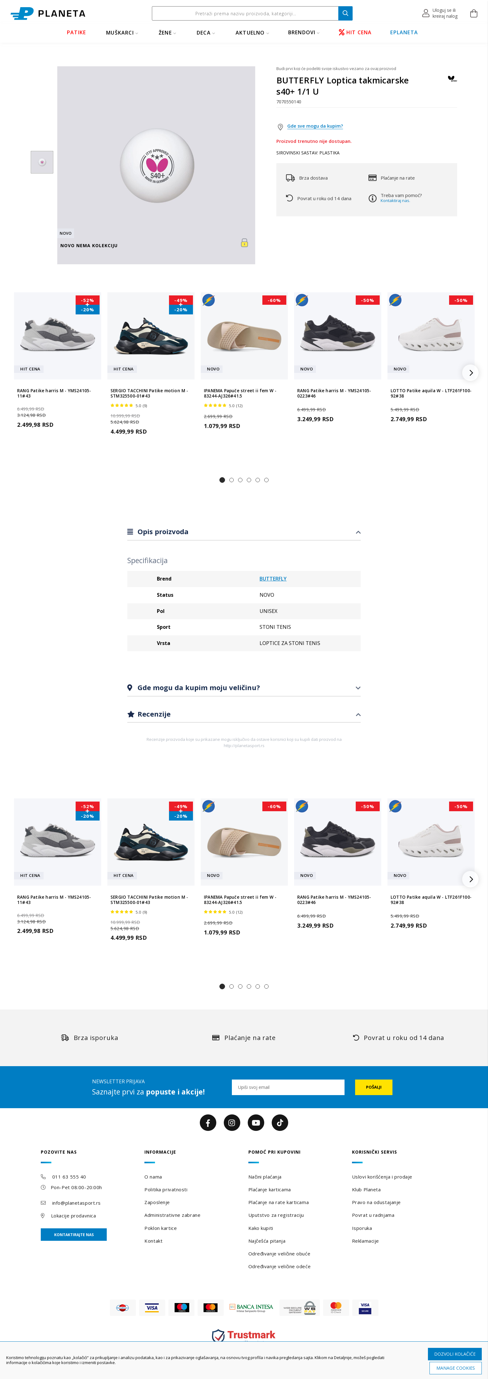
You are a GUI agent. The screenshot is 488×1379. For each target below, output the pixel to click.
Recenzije (153, 713)
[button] (440, 13)
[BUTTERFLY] (452, 82)
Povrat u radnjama (373, 1215)
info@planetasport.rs (76, 1203)
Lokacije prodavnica (73, 1215)
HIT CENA (355, 32)
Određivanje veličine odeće (279, 1266)
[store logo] (48, 13)
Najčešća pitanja (267, 1241)
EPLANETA (404, 32)
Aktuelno (250, 32)
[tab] (244, 531)
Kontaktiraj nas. (395, 200)
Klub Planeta (366, 1189)
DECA (204, 32)
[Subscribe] (373, 1087)
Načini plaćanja (265, 1177)
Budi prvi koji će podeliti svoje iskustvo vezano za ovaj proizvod (336, 68)
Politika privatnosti (165, 1189)
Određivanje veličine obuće (279, 1253)
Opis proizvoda (162, 531)
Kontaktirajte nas (74, 1234)
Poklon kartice (160, 1228)
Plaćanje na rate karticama (278, 1202)
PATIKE (76, 32)
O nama (153, 1177)
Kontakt (153, 1241)
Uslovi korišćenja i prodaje (382, 1177)
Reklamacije (365, 1241)
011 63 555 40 (69, 1177)
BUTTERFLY (273, 578)
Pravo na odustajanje (376, 1202)
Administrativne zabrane (172, 1215)
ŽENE (165, 32)
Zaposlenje (157, 1202)
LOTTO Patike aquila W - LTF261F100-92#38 (431, 393)
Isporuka (362, 1228)
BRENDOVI (302, 32)
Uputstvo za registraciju (276, 1215)
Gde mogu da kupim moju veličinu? (198, 687)
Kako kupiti (260, 1228)
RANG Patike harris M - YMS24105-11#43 (54, 393)
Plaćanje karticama (269, 1189)
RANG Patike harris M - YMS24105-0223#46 (334, 393)
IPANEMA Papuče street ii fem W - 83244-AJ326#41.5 (240, 393)
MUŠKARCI (120, 32)
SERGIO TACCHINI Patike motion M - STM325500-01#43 (149, 393)
